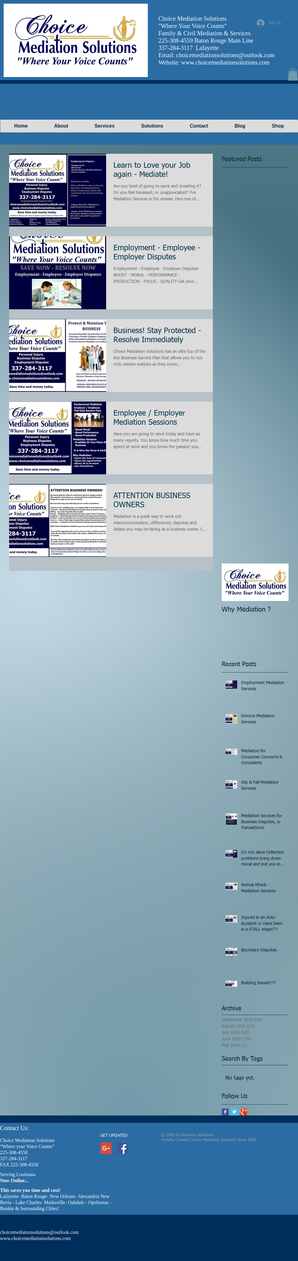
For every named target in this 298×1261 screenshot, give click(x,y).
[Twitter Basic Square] (234, 1111)
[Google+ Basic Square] (243, 1111)
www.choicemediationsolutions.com (225, 62)
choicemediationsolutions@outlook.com (225, 55)
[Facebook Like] (191, 29)
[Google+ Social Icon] (106, 1148)
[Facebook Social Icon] (122, 1148)
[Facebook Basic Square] (225, 1111)
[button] (293, 74)
